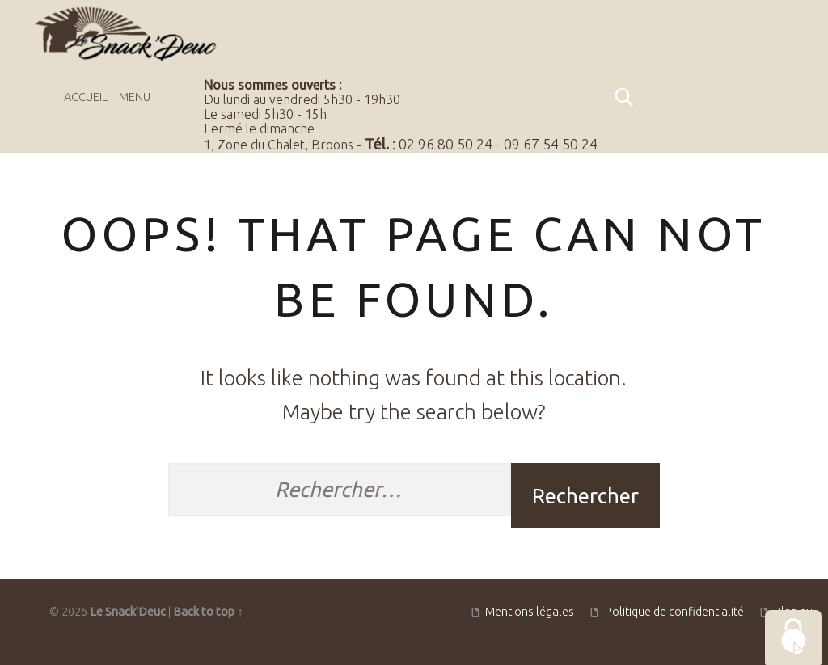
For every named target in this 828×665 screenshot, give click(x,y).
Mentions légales (529, 611)
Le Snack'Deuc (128, 611)
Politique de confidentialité (674, 611)
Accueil (86, 96)
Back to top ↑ (208, 611)
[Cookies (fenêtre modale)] (793, 637)
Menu (134, 96)
